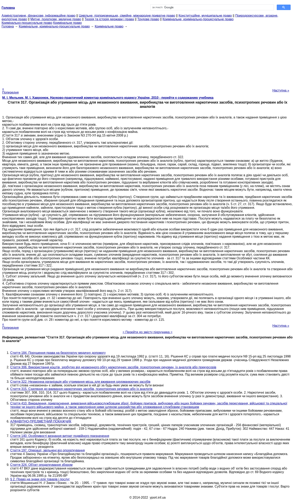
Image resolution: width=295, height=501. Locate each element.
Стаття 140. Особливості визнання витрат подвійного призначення (59, 436)
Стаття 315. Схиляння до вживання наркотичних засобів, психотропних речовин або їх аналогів (81, 389)
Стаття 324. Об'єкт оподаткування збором (41, 464)
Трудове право (148, 19)
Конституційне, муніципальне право (205, 15)
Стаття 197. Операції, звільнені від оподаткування (47, 450)
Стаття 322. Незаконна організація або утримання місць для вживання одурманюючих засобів (80, 381)
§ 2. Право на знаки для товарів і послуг (40, 479)
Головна (8, 26)
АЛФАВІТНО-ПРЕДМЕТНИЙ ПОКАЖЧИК (40, 421)
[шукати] (211, 7)
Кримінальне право (67, 22)
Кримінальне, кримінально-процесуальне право (198, 19)
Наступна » (280, 90)
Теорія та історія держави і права (109, 19)
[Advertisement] (147, 56)
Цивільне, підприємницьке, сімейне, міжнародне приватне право (127, 15)
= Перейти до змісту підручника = (148, 332)
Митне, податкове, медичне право (55, 19)
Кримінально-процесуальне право (27, 22)
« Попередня (10, 90)
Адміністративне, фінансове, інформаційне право (38, 15)
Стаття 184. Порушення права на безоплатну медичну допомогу (58, 352)
